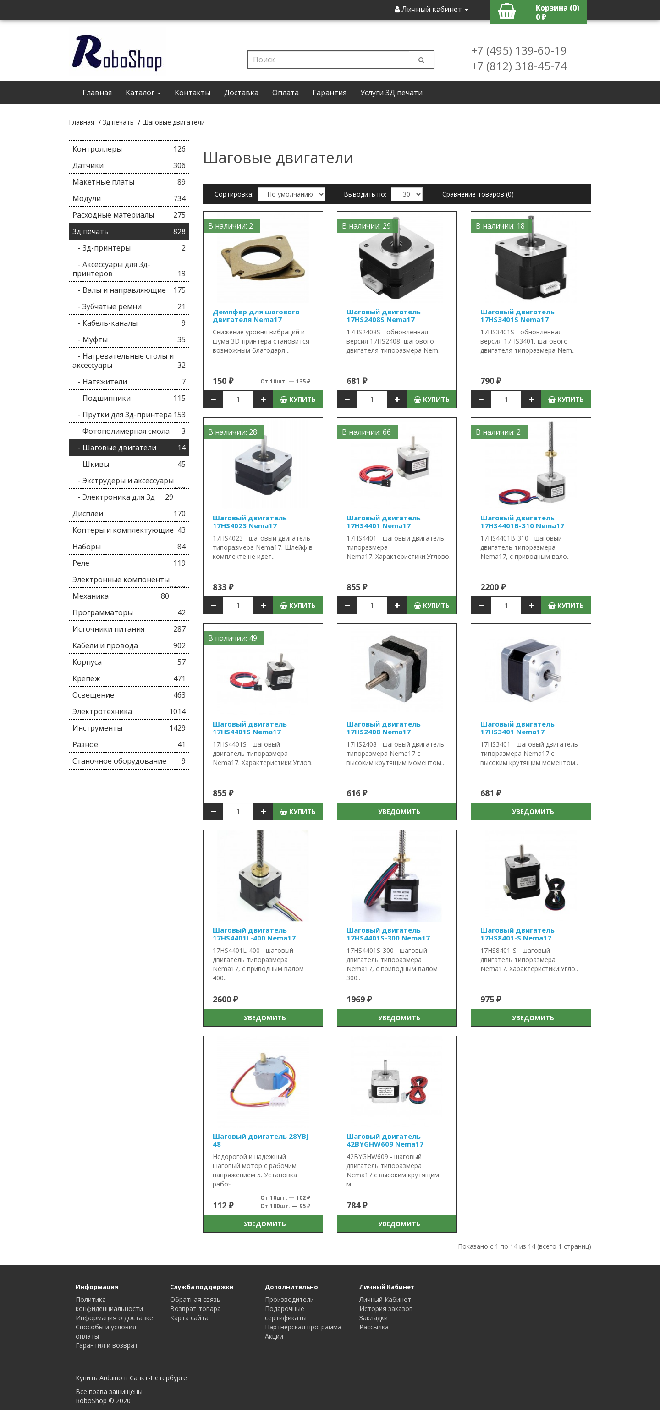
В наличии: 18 (500, 226)
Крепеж (129, 678)
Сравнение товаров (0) (478, 194)
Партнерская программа (303, 1327)
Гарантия (329, 92)
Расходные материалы (129, 215)
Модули (129, 198)
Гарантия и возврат (107, 1345)
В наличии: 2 (230, 226)
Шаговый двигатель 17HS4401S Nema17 (250, 727)
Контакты (192, 92)
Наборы (129, 546)
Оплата (285, 92)
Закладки (373, 1317)
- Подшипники (129, 398)
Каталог (143, 92)
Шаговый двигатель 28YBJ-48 (262, 1139)
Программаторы (129, 612)
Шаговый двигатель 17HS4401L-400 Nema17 (254, 933)
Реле (129, 563)
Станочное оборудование (129, 761)
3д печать (118, 122)
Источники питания (129, 629)
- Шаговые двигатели (129, 448)
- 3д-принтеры (129, 248)
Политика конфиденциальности (109, 1304)
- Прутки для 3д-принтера (129, 415)
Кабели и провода (129, 645)
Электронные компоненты (129, 581)
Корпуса (129, 662)
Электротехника (129, 711)
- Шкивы (129, 464)
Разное (129, 744)
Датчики (129, 165)
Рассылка (374, 1327)
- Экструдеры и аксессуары (129, 482)
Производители (289, 1299)
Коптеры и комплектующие (129, 530)
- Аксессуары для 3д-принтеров (129, 269)
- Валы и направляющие (129, 290)
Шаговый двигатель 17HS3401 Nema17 (517, 727)
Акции (274, 1336)
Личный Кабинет (385, 1299)
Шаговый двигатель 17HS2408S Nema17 (383, 315)
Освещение (129, 695)
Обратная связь (195, 1299)
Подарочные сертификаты (286, 1313)
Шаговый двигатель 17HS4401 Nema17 (383, 521)
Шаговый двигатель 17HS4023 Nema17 (250, 521)
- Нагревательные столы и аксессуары (129, 360)
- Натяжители (129, 382)
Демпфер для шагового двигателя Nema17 (256, 315)
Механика (120, 596)
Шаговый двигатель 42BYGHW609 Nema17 (385, 1139)
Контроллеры (129, 149)
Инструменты (129, 728)
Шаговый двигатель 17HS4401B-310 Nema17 (522, 521)
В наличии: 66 (366, 432)
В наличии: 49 (232, 638)
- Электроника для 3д (122, 497)
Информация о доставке (114, 1317)
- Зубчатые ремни (129, 306)
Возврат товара (195, 1308)
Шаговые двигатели (173, 122)
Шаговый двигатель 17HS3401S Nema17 (517, 315)
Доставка (241, 92)
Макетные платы (129, 182)
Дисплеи (129, 513)
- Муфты (129, 339)
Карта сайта (189, 1317)
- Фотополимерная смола (129, 431)
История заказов (386, 1308)
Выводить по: (365, 194)
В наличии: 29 (366, 226)
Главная (97, 92)
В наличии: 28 (232, 432)
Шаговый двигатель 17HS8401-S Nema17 (517, 933)
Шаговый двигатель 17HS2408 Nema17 (383, 727)
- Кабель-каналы (129, 323)
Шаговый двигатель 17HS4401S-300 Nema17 (388, 933)
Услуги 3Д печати (391, 92)
